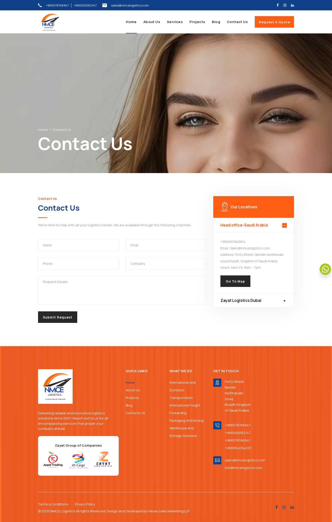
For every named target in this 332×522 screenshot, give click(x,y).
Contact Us (237, 21)
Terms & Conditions (53, 504)
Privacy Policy (85, 504)
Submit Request (57, 317)
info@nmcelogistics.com (242, 468)
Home (131, 21)
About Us (151, 21)
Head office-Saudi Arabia (244, 225)
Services (175, 21)
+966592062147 (85, 5)
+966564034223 (238, 448)
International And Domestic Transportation (182, 390)
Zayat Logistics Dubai (240, 300)
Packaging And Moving (186, 420)
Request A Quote (274, 22)
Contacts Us (135, 413)
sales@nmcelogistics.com (130, 5)
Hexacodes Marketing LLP (168, 511)
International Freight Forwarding (184, 409)
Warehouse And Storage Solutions (183, 432)
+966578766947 (57, 5)
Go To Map (235, 281)
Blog (216, 21)
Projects (197, 21)
